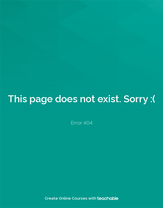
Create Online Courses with (81, 198)
